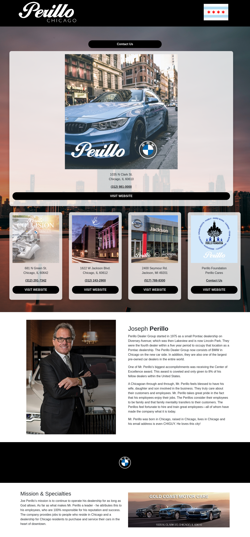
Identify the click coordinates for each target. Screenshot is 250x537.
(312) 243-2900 (95, 280)
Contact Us (125, 44)
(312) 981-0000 (121, 186)
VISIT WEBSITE (121, 196)
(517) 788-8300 (154, 280)
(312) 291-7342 (35, 280)
